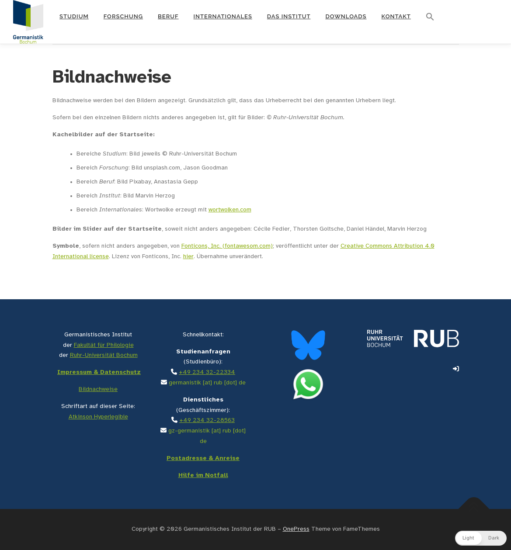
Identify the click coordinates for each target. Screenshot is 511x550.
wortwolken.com (230, 210)
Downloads (345, 16)
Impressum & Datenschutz (99, 372)
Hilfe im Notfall (203, 475)
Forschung (123, 16)
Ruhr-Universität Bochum (104, 355)
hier (188, 256)
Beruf (168, 16)
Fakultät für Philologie (104, 345)
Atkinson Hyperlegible (98, 417)
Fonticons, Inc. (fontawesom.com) (227, 246)
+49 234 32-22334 (207, 372)
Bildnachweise (98, 389)
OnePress (296, 529)
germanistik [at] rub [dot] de (207, 383)
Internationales (223, 16)
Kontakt (396, 16)
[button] (430, 17)
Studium (74, 16)
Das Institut (289, 16)
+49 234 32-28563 (207, 420)
